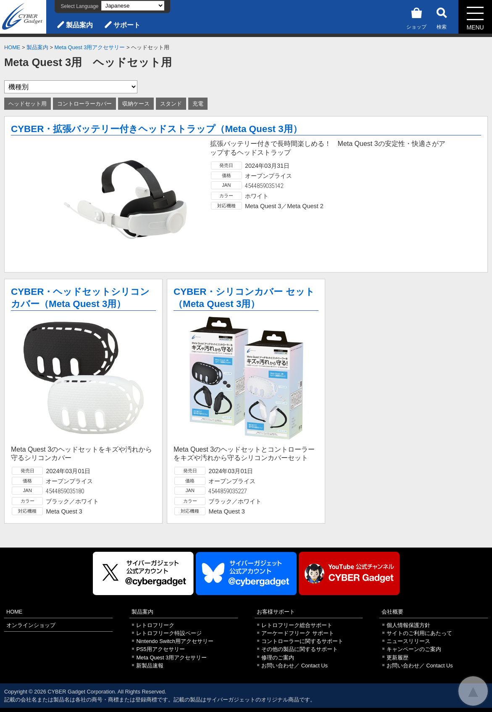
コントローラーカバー (84, 104)
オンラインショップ (30, 625)
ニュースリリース (408, 641)
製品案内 (79, 25)
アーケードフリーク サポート (297, 633)
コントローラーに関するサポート (302, 641)
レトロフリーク (155, 625)
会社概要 (392, 612)
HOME (12, 47)
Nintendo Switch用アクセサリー (174, 641)
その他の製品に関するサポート (299, 649)
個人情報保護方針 (408, 625)
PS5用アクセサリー (160, 649)
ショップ (416, 17)
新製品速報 (149, 665)
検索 (441, 17)
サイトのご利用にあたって (419, 633)
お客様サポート (276, 612)
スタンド (171, 104)
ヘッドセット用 (27, 104)
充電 (197, 104)
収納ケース (136, 104)
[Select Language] (132, 6)
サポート (126, 25)
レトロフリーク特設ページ (169, 633)
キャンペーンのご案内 (414, 649)
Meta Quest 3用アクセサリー (90, 47)
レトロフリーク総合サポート (296, 625)
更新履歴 (397, 657)
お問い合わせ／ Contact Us (294, 665)
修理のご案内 (277, 657)
